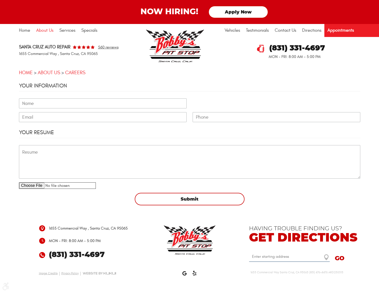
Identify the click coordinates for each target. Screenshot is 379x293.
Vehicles (232, 30)
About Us (44, 30)
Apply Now (238, 12)
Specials (89, 30)
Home (24, 30)
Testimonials (257, 30)
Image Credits (48, 273)
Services (67, 30)
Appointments (340, 30)
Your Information (43, 85)
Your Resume (36, 132)
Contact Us (285, 30)
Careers (75, 72)
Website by (99, 273)
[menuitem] (26, 30)
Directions (311, 30)
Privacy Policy (70, 273)
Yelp (195, 276)
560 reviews (108, 47)
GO (339, 259)
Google (185, 276)
